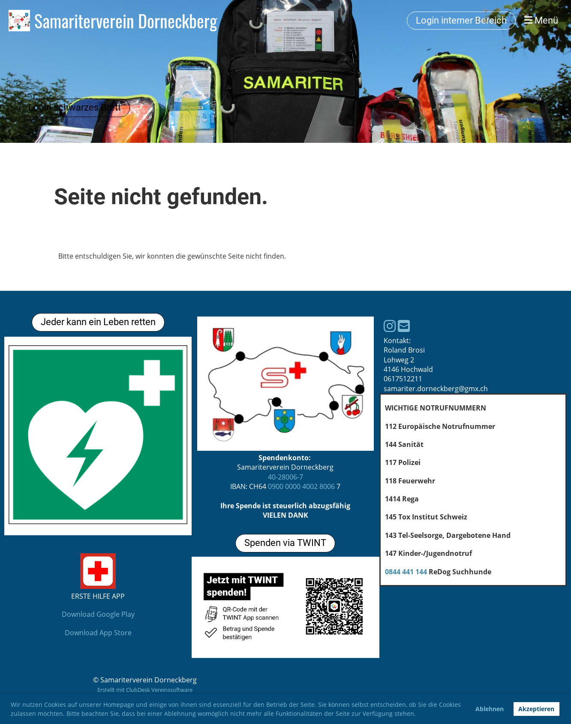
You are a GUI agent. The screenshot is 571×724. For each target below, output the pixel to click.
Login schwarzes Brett (74, 107)
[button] (419, 714)
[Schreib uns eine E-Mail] (404, 326)
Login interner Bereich (461, 20)
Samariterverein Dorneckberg (125, 21)
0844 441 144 (406, 571)
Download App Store (98, 632)
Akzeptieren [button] (536, 709)
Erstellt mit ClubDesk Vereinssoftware (144, 690)
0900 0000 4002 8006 (301, 486)
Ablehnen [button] (489, 709)
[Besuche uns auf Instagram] (390, 326)
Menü (541, 20)
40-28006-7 (285, 477)
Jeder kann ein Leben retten (98, 322)
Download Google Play (98, 614)
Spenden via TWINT (285, 542)
